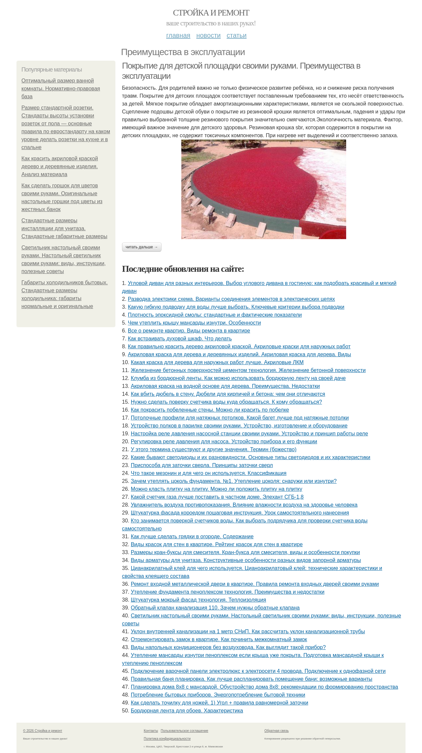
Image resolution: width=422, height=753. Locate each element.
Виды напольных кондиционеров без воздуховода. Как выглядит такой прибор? (228, 647)
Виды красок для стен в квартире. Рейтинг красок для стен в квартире (217, 544)
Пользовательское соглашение (184, 731)
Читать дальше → (142, 247)
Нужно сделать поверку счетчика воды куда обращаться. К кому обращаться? (226, 402)
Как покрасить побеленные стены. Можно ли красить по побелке (210, 410)
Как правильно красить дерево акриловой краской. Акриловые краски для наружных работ (239, 346)
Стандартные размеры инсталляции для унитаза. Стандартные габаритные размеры (64, 228)
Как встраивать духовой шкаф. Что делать (180, 338)
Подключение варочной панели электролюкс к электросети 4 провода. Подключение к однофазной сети (258, 671)
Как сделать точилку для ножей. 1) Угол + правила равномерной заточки (219, 703)
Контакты (151, 731)
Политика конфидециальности (167, 738)
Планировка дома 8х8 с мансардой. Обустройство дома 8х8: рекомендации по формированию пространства (264, 687)
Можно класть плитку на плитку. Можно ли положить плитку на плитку (216, 489)
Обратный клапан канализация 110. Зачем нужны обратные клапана (215, 608)
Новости (208, 35)
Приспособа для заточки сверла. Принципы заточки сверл (202, 465)
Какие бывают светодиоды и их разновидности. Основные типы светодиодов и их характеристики (251, 457)
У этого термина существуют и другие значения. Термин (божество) (214, 449)
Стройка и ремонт (211, 12)
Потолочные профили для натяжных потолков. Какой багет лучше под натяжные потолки (240, 418)
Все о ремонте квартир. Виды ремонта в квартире (189, 330)
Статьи (236, 35)
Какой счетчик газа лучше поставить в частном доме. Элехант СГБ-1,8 (217, 497)
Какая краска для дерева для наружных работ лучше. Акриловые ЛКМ (217, 362)
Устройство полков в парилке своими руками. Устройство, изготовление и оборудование (239, 425)
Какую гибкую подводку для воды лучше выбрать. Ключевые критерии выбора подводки (236, 307)
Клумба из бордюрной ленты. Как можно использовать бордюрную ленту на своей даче (238, 378)
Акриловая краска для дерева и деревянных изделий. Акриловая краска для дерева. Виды (239, 354)
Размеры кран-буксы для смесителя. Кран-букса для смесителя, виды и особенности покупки (245, 552)
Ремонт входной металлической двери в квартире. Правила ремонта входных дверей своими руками (255, 584)
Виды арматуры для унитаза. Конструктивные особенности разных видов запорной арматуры (246, 560)
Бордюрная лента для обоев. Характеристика (187, 710)
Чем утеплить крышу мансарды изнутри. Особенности (194, 323)
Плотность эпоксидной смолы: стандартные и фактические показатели (215, 315)
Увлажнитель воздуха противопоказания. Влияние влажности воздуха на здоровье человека (244, 505)
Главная (178, 35)
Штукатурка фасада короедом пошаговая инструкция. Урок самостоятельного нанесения (240, 513)
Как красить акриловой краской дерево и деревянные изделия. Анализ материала (59, 166)
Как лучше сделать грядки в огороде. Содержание (192, 536)
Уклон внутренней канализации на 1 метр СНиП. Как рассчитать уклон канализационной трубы (248, 631)
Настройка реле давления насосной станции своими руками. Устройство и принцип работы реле (249, 433)
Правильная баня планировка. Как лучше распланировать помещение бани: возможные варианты (252, 679)
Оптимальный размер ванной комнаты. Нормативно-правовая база (60, 88)
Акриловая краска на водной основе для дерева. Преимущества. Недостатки (225, 386)
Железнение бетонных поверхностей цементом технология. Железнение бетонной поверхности (248, 370)
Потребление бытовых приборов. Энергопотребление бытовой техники (218, 695)
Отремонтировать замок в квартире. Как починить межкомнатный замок (219, 639)
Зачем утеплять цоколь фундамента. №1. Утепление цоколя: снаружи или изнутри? (234, 481)
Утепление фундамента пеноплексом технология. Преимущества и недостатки (227, 592)
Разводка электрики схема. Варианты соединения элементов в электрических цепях (231, 299)
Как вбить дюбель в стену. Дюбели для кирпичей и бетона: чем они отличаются (228, 394)
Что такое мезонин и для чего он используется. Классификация (208, 473)
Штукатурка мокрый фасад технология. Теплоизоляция (198, 600)
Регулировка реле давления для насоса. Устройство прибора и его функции (224, 441)
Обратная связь (276, 731)
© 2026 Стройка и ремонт (42, 731)
